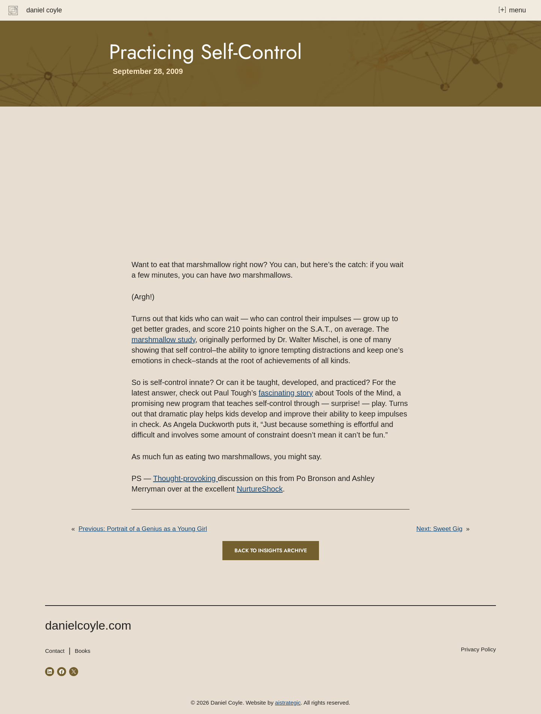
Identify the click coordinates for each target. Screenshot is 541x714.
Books (83, 651)
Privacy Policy (478, 649)
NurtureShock (260, 489)
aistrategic (288, 702)
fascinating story (285, 393)
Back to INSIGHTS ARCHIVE (270, 550)
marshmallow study (163, 339)
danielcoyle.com (88, 625)
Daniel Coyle (44, 10)
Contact (55, 651)
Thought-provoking (185, 478)
